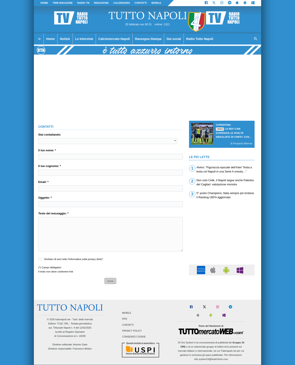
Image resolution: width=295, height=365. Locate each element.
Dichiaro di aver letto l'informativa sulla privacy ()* (73, 259)
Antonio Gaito (80, 344)
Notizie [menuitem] (65, 39)
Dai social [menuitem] (174, 39)
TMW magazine (63, 3)
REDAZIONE (101, 3)
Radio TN (83, 3)
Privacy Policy (132, 330)
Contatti (128, 325)
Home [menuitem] (50, 39)
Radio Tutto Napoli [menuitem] (199, 39)
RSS (124, 319)
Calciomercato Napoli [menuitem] (114, 39)
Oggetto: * (45, 197)
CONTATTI (141, 3)
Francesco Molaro (82, 348)
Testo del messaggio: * (53, 213)
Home (44, 3)
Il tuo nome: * (47, 150)
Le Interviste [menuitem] (84, 39)
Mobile (126, 313)
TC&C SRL (63, 323)
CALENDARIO (121, 3)
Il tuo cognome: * (49, 166)
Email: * (43, 182)
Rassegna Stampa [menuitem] (148, 39)
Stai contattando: (49, 134)
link (99, 259)
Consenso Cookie (134, 336)
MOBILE (156, 3)
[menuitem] (39, 39)
